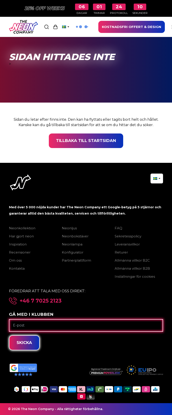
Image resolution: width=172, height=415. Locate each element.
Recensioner (19, 252)
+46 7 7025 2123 (41, 301)
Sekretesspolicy (128, 236)
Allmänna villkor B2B (132, 268)
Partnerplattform (76, 260)
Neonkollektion (22, 228)
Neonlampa (72, 244)
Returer (121, 252)
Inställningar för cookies (135, 276)
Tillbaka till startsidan (86, 140)
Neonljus (69, 228)
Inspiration (18, 244)
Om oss (15, 260)
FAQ (118, 228)
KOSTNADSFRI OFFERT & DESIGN (131, 27)
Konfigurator (72, 252)
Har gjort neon (21, 236)
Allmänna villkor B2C (132, 260)
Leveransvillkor (127, 244)
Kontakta (17, 268)
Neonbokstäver (75, 236)
